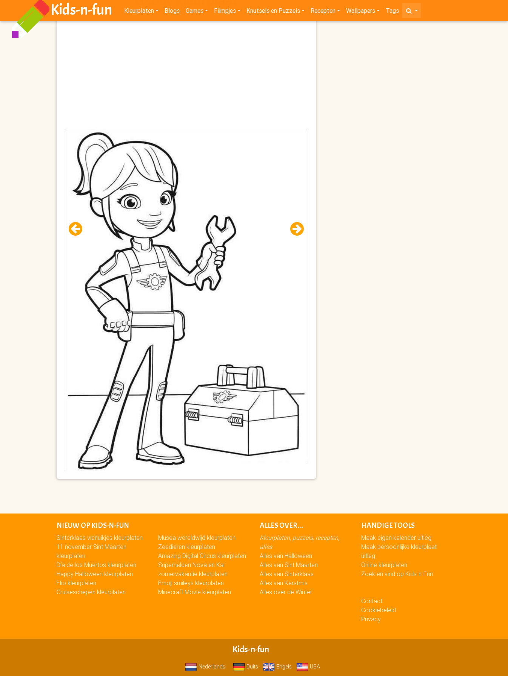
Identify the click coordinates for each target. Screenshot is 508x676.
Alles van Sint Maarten (289, 565)
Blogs (172, 12)
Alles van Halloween (286, 556)
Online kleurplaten (384, 565)
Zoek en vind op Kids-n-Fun (397, 574)
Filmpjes (225, 12)
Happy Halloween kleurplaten (95, 574)
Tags (392, 12)
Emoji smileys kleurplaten (191, 583)
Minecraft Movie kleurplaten (194, 592)
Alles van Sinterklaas (287, 574)
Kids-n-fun (81, 11)
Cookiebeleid (378, 610)
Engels (277, 666)
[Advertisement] (186, 76)
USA (308, 666)
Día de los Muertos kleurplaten (96, 565)
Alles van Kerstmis (284, 583)
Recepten (323, 12)
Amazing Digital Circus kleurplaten (202, 556)
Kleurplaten (139, 12)
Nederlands (205, 666)
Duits (245, 666)
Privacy (371, 619)
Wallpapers (360, 12)
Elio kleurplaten (76, 583)
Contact (371, 601)
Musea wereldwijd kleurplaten (197, 537)
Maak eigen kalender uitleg (396, 537)
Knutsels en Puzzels (273, 12)
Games (194, 12)
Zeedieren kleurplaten (186, 546)
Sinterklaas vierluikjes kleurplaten (100, 537)
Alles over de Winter (286, 592)
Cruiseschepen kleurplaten (91, 592)
